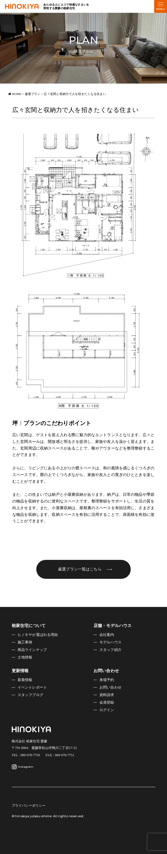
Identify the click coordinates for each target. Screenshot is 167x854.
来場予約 (106, 680)
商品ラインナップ (32, 650)
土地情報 (25, 657)
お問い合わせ (110, 687)
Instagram (23, 766)
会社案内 (106, 635)
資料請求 (106, 695)
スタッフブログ (30, 695)
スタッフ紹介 (110, 650)
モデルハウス (110, 642)
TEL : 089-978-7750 (26, 755)
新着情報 (25, 680)
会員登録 (106, 702)
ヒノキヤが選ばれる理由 (38, 635)
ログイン (106, 710)
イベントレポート (32, 687)
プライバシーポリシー (29, 805)
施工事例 (25, 642)
